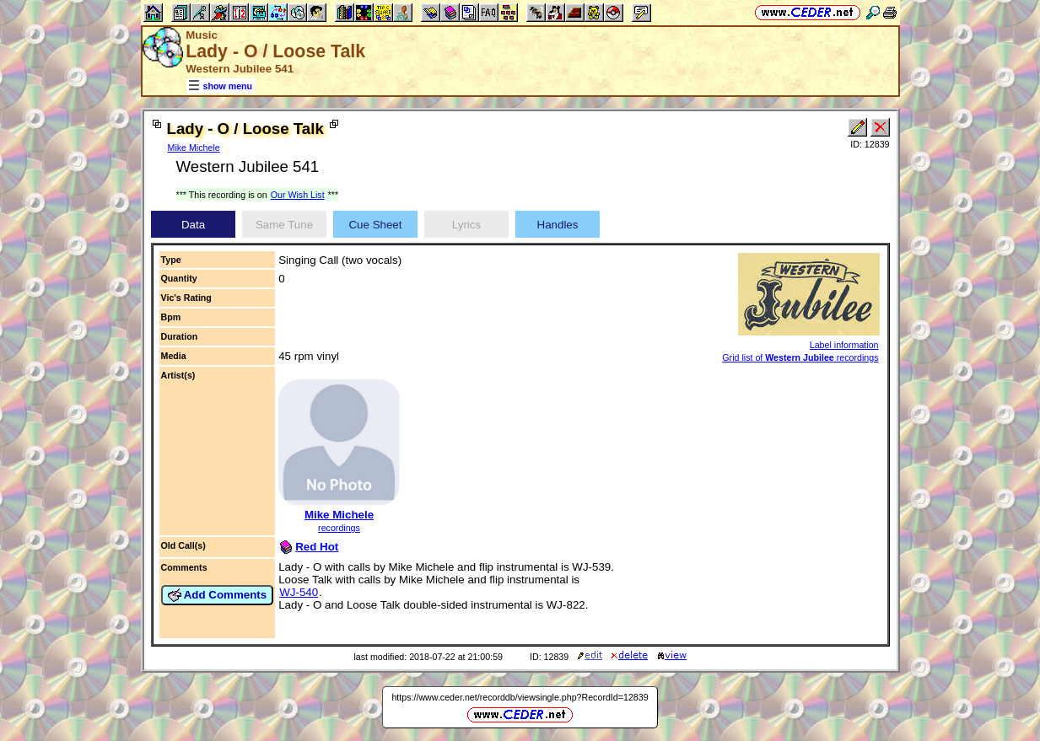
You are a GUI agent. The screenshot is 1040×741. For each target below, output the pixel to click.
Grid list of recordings (800, 357)
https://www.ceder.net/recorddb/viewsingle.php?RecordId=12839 (519, 697)
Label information (844, 345)
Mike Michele (194, 147)
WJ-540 (298, 592)
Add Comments (217, 595)
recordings (339, 528)
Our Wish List (298, 195)
